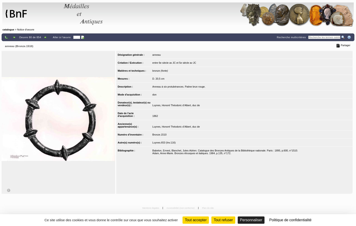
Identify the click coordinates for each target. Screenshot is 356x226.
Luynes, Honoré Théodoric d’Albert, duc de (176, 105)
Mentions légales (151, 208)
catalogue (8, 29)
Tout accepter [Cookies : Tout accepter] (196, 220)
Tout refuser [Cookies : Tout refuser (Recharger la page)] (223, 220)
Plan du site (208, 208)
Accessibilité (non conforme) (180, 208)
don (154, 94)
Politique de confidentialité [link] (290, 220)
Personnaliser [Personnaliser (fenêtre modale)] (251, 220)
